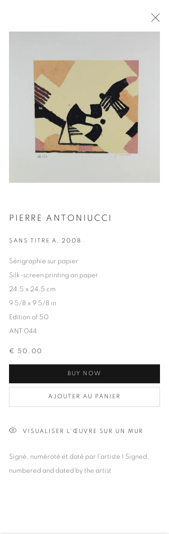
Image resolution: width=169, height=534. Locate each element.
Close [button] (153, 20)
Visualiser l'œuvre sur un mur (76, 432)
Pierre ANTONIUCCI (60, 219)
